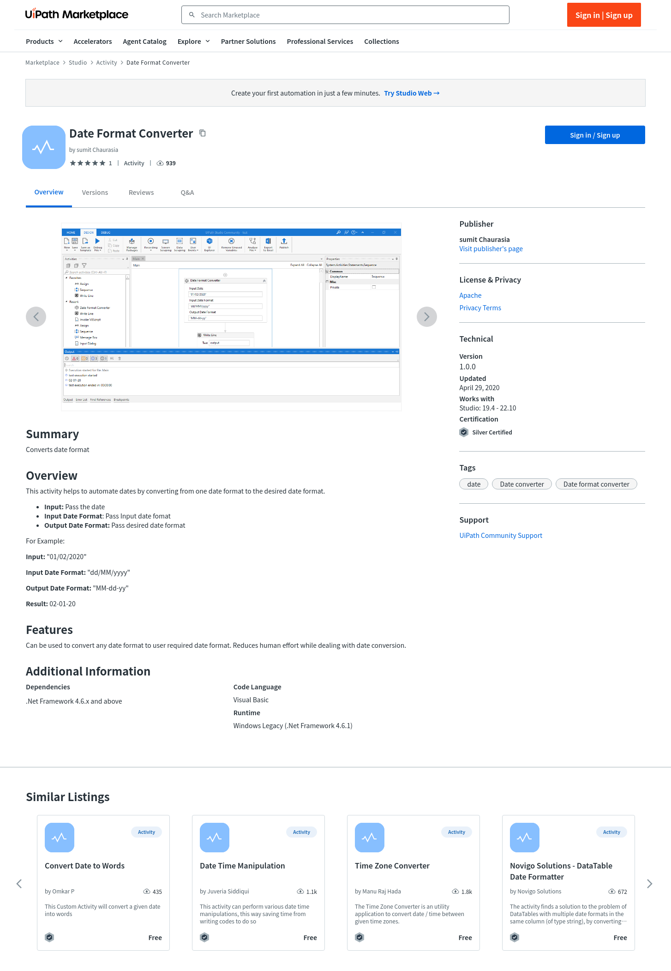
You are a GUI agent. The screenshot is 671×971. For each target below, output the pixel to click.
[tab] (49, 195)
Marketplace (42, 62)
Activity (106, 62)
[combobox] (351, 14)
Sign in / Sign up (595, 134)
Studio (78, 62)
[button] (473, 483)
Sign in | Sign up (604, 14)
